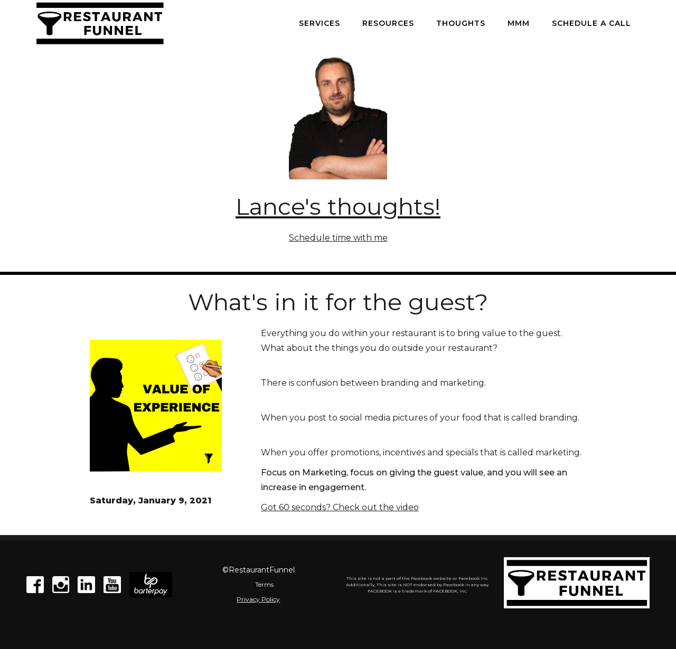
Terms (264, 584)
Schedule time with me (338, 238)
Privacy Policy (258, 599)
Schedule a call (591, 23)
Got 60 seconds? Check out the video (340, 507)
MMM (519, 23)
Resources (388, 23)
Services (319, 23)
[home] (100, 23)
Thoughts (460, 23)
